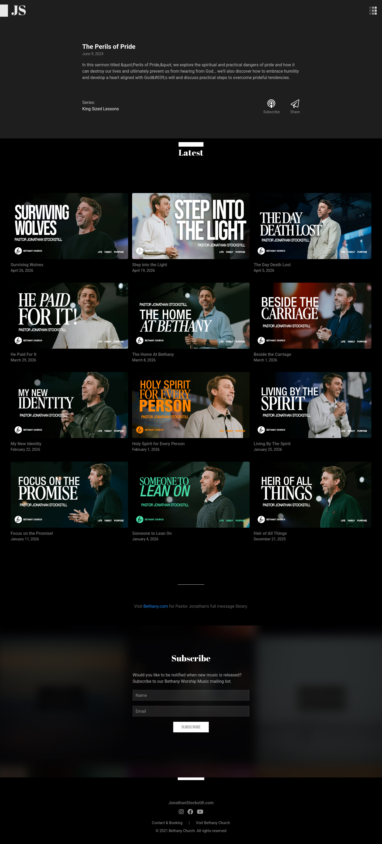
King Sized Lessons (100, 108)
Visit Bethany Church (213, 823)
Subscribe (191, 727)
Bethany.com (156, 606)
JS (18, 10)
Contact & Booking (167, 823)
